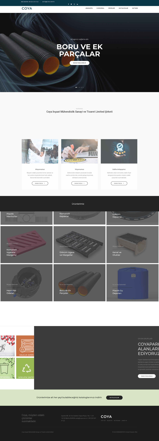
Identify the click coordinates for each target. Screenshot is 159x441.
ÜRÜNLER (111, 7)
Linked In (124, 420)
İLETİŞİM (134, 7)
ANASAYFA (88, 7)
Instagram (117, 420)
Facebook (109, 420)
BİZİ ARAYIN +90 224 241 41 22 (30, 1)
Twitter (103, 420)
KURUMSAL (100, 7)
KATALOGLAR (123, 7)
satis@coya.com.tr (48, 1)
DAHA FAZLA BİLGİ (79, 63)
